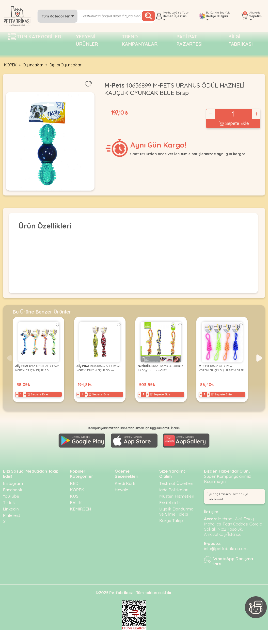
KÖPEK (10, 64)
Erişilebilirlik (170, 502)
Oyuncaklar (33, 64)
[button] (259, 358)
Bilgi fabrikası (240, 40)
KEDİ (74, 483)
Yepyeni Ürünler (87, 40)
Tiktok (9, 502)
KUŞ (74, 496)
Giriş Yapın (182, 12)
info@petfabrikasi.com (226, 548)
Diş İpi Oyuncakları (65, 64)
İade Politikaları (173, 489)
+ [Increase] (256, 114)
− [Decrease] (210, 114)
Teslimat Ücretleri (176, 483)
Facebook (12, 489)
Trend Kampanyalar (140, 40)
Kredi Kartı (125, 483)
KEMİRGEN (80, 508)
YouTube (11, 496)
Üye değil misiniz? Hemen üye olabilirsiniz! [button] (227, 496)
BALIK (75, 502)
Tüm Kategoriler (58, 16)
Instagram (13, 483)
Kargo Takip (171, 520)
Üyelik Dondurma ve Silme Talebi (176, 511)
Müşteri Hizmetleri (176, 496)
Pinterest (11, 515)
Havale (121, 489)
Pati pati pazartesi (189, 40)
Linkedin (11, 508)
